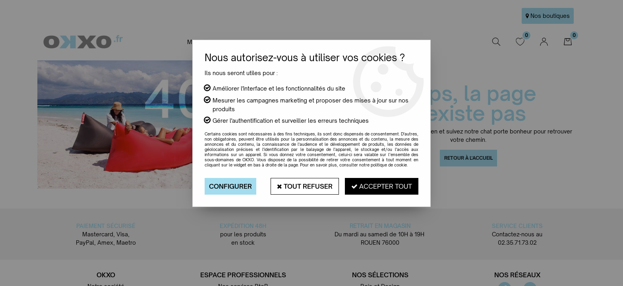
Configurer (230, 186)
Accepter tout (381, 186)
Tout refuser (305, 186)
